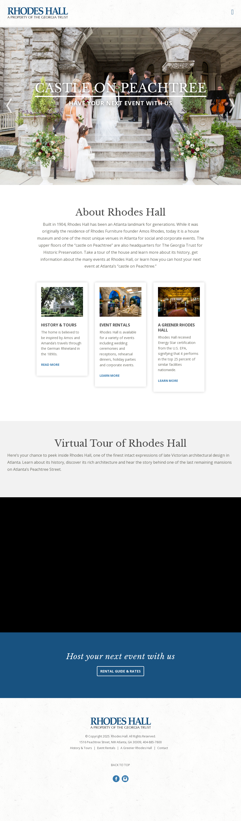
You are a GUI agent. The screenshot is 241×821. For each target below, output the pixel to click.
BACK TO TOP (120, 765)
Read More (50, 364)
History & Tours (58, 325)
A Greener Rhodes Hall (176, 327)
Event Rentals (115, 325)
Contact (162, 748)
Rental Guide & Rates (120, 671)
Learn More (110, 375)
